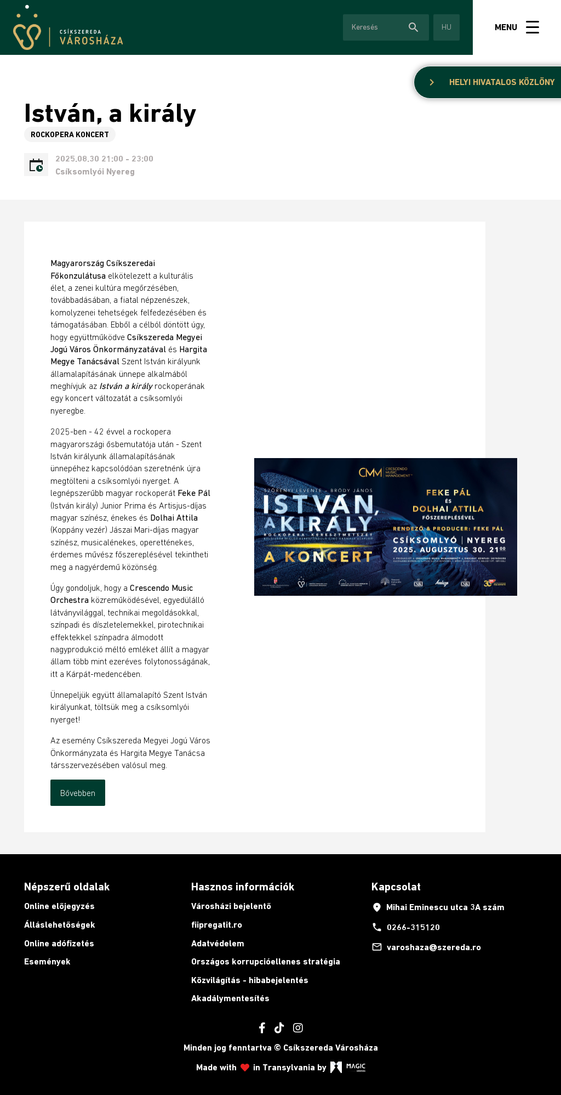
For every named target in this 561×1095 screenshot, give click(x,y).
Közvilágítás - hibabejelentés (249, 980)
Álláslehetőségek (59, 924)
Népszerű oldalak (67, 886)
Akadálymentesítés (230, 998)
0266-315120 (405, 927)
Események (47, 961)
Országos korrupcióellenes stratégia (265, 961)
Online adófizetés (59, 943)
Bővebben (77, 793)
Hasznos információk (242, 886)
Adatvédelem (217, 943)
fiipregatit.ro (216, 924)
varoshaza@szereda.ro (426, 946)
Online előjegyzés (59, 906)
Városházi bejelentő (231, 906)
